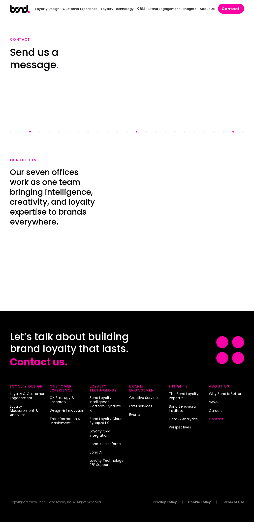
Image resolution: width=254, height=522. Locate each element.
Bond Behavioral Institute (182, 408)
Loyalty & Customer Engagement (27, 396)
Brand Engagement (164, 8)
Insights (189, 8)
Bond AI (96, 452)
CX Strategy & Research (62, 400)
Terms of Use (233, 502)
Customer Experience (80, 8)
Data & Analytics (183, 419)
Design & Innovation (67, 410)
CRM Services (140, 406)
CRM (141, 8)
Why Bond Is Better (225, 394)
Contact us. (39, 362)
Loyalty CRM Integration (100, 433)
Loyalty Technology (117, 8)
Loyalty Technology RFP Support (106, 462)
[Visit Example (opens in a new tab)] (222, 342)
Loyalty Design (47, 8)
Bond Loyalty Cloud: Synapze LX (106, 421)
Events (135, 415)
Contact (231, 9)
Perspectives (180, 427)
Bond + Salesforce (105, 444)
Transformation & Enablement (65, 421)
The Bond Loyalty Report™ (183, 396)
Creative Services (144, 398)
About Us (207, 8)
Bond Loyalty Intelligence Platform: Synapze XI (105, 404)
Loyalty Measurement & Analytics (24, 410)
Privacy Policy (165, 502)
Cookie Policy (199, 502)
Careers (215, 411)
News (213, 402)
